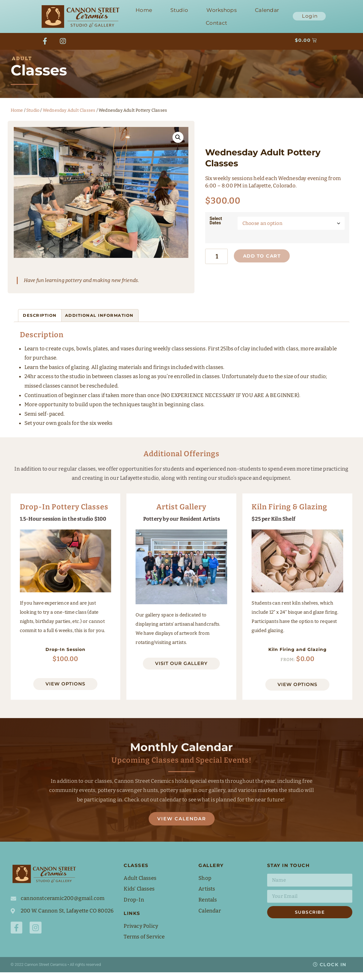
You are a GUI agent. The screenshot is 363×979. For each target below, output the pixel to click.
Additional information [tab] (99, 322)
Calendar (267, 10)
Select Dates (216, 227)
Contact (216, 23)
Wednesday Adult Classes (69, 117)
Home (144, 10)
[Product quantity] (218, 264)
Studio (179, 10)
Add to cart (266, 264)
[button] (177, 144)
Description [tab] (40, 322)
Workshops (221, 10)
